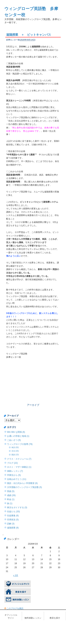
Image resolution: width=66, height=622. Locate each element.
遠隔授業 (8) (13, 527)
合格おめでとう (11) (16, 479)
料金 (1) (10, 499)
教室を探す (55, 618)
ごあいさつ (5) (14, 440)
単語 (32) (15, 447)
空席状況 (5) (13, 519)
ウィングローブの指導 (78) (20, 444)
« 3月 (15, 575)
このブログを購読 (15, 608)
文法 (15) (15, 451)
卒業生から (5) (14, 475)
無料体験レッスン (32, 618)
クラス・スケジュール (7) (19, 459)
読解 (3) (10, 523)
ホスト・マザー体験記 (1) (19, 467)
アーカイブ (33, 405)
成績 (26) (11, 495)
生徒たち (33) (13, 511)
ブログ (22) (12, 463)
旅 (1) (9, 503)
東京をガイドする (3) (17, 507)
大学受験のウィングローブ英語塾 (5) (24, 487)
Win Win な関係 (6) (16, 432)
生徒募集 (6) (13, 515)
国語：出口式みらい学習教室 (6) (22, 483)
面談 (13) (15, 455)
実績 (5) (10, 491)
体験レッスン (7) (15, 471)
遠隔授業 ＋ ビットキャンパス (28, 34)
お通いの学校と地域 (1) (18, 436)
